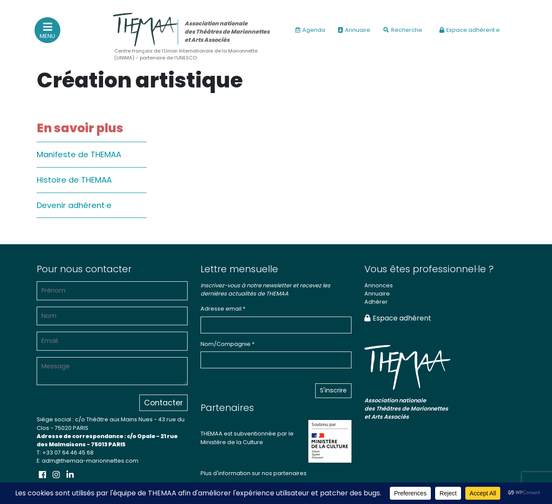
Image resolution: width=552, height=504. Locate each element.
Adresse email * (223, 308)
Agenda (310, 30)
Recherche (402, 30)
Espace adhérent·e (469, 30)
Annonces (378, 285)
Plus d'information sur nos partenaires (254, 473)
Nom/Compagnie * (227, 344)
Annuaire (354, 30)
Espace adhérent (397, 318)
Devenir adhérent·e (74, 205)
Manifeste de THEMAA (79, 154)
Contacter (163, 403)
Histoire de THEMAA (74, 179)
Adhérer (376, 301)
